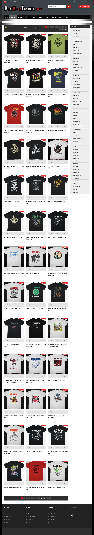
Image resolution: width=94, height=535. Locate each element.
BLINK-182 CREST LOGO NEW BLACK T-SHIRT (57, 237)
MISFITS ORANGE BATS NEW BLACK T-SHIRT (13, 95)
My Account (66, 1)
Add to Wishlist (57, 56)
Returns (7, 522)
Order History (53, 516)
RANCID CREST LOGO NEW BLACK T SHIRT (34, 451)
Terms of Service (31, 516)
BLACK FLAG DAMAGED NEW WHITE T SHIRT (57, 380)
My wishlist (52, 519)
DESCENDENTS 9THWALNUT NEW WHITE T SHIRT (14, 273)
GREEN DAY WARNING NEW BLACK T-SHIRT (34, 309)
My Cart (78, 1)
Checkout (84, 1)
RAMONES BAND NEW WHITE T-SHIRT (33, 273)
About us (7, 513)
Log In (88, 1)
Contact (29, 522)
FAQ (28, 513)
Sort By (25, 27)
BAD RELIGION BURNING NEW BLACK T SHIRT (57, 130)
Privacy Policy (30, 519)
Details (21, 56)
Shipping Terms (9, 516)
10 (59, 29)
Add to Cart (7, 56)
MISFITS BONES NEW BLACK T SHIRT (11, 202)
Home (7, 21)
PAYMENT (8, 519)
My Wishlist (73, 1)
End (65, 29)
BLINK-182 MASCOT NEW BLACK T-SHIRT (56, 202)
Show (38, 27)
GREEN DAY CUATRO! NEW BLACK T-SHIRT (12, 487)
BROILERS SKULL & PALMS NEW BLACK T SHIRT (14, 237)
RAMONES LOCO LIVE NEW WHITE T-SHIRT (56, 487)
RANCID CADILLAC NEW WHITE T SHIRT (12, 309)
